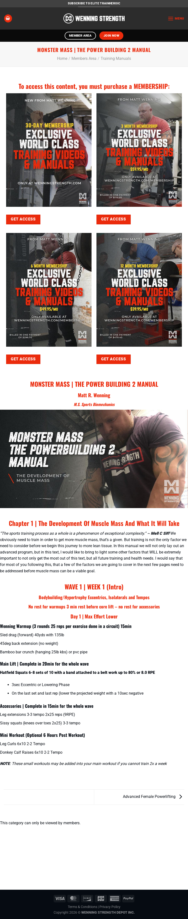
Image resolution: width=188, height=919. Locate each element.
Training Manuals (116, 58)
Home (62, 58)
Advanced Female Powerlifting (152, 796)
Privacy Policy (109, 907)
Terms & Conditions (82, 907)
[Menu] (176, 18)
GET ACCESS (23, 219)
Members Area (83, 58)
